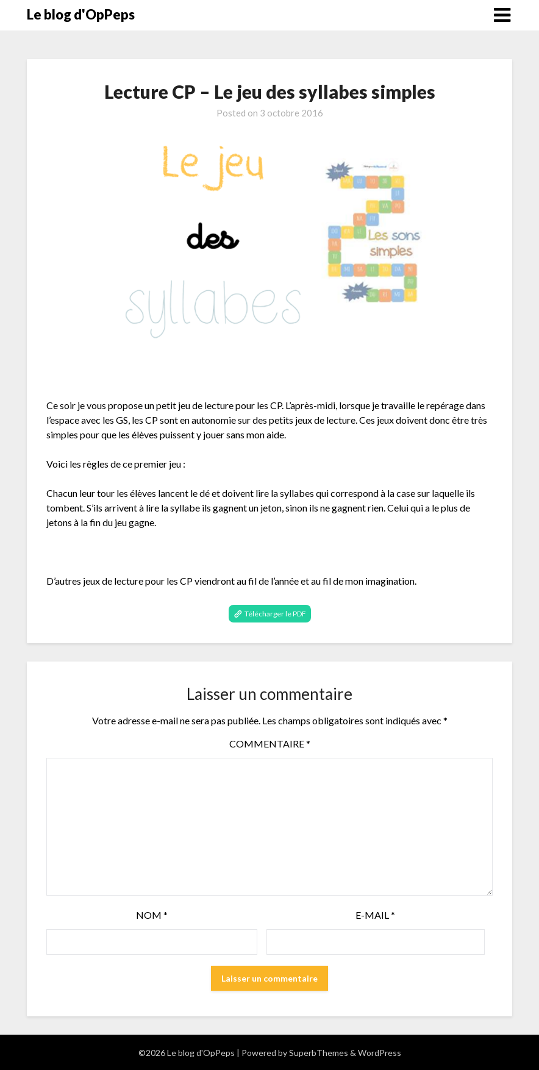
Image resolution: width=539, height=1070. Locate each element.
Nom (152, 915)
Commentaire (269, 743)
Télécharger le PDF (275, 613)
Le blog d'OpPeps (81, 14)
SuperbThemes (318, 1052)
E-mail (375, 915)
